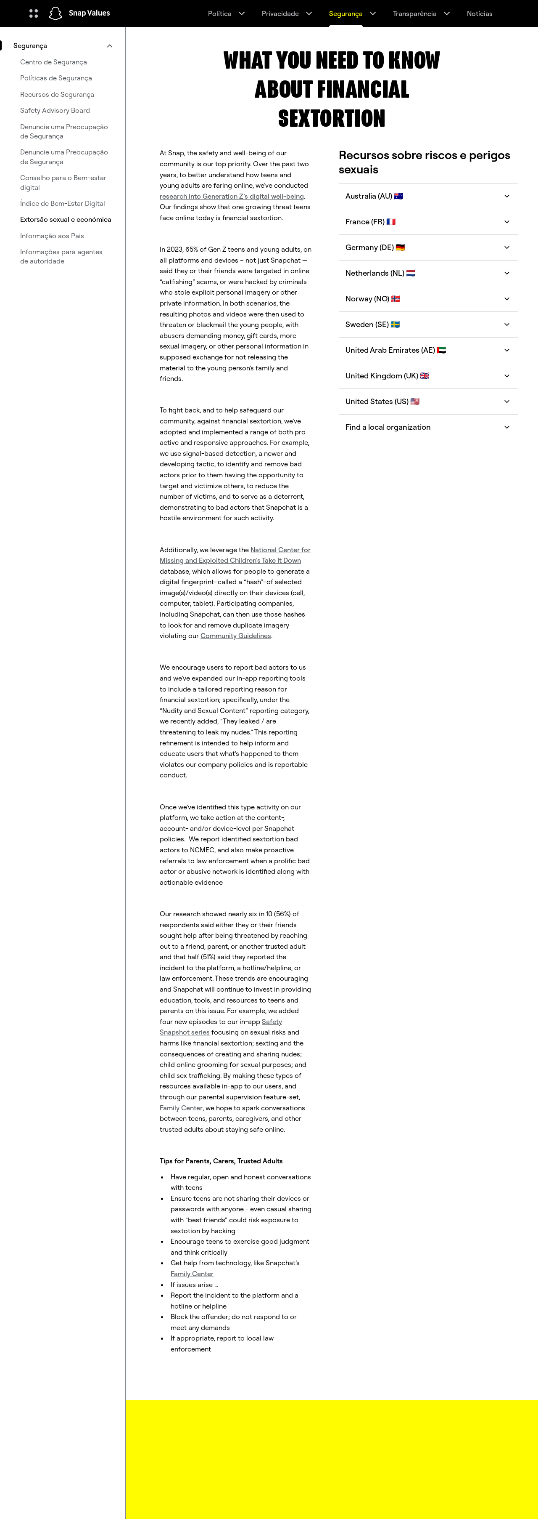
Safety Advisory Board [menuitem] (55, 110)
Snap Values (89, 13)
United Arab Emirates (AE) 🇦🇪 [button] (428, 350)
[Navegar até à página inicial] (55, 13)
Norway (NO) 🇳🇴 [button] (428, 298)
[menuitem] (62, 45)
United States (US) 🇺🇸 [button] (428, 401)
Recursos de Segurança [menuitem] (57, 94)
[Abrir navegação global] (33, 13)
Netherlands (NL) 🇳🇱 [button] (428, 273)
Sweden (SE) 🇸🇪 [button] (428, 324)
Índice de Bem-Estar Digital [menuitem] (62, 203)
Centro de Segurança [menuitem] (53, 62)
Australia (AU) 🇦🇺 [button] (428, 196)
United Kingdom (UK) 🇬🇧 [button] (428, 375)
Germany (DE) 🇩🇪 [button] (428, 247)
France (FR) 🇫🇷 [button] (428, 221)
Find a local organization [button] (428, 427)
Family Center (181, 1108)
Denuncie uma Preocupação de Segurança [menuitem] (64, 131)
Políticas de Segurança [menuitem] (56, 78)
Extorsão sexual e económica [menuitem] (65, 219)
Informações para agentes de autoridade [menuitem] (61, 256)
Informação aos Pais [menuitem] (52, 235)
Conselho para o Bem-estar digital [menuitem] (63, 182)
